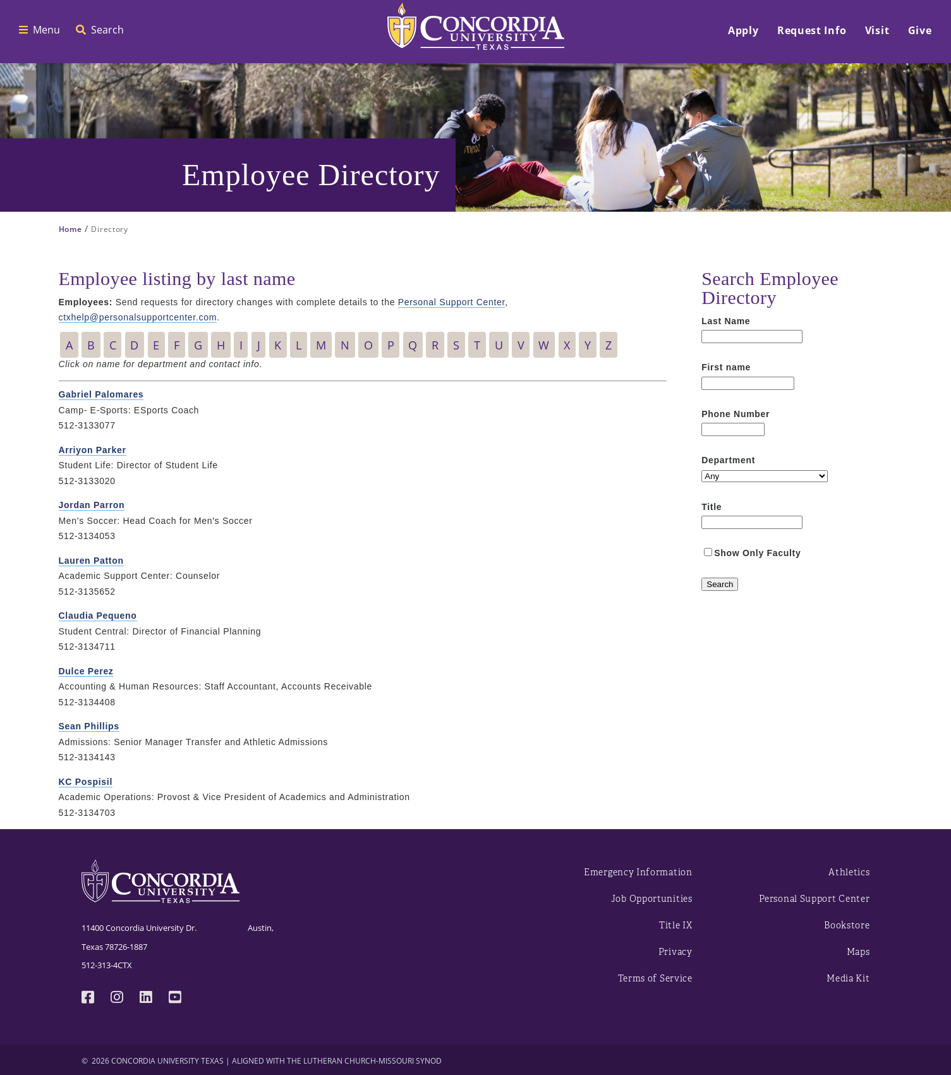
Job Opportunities (652, 899)
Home (70, 229)
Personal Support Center (451, 302)
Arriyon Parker (92, 450)
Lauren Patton (91, 561)
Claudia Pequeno (98, 615)
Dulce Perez (86, 671)
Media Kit (848, 978)
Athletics (848, 872)
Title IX (676, 925)
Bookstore (846, 925)
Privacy (675, 952)
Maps (858, 952)
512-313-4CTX (107, 965)
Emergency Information (638, 872)
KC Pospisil (86, 782)
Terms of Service (655, 978)
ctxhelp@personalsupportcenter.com (138, 317)
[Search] (719, 584)
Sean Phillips (89, 726)
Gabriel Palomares (101, 394)
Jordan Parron (92, 505)
